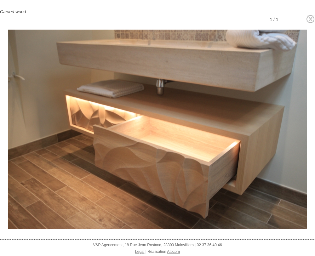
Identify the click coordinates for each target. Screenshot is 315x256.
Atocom (173, 251)
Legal (139, 251)
